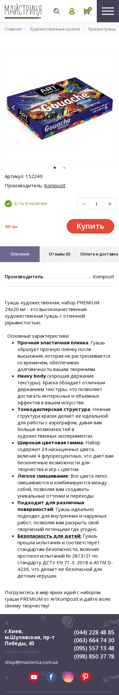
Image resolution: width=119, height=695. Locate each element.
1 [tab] (55, 168)
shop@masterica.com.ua (31, 662)
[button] (13, 107)
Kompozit (54, 185)
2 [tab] (64, 168)
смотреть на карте (22, 651)
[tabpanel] (59, 108)
